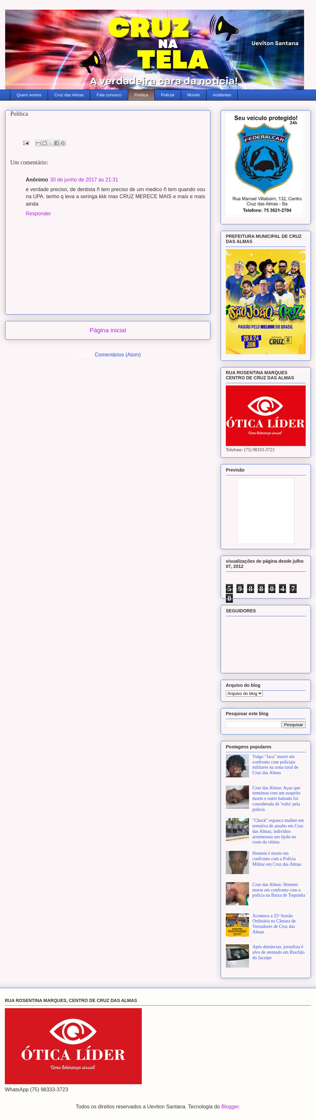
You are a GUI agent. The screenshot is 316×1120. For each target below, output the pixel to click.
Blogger (230, 1106)
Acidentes (222, 95)
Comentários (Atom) (118, 354)
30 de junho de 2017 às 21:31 (84, 179)
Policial (167, 95)
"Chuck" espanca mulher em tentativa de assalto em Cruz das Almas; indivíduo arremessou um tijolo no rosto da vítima (278, 831)
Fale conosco (109, 95)
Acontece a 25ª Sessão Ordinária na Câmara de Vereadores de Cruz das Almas (274, 923)
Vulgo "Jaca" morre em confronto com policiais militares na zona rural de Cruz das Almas (275, 764)
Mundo (193, 95)
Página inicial (108, 330)
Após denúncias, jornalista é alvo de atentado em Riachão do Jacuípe (279, 952)
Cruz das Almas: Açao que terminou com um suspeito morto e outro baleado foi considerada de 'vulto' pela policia (277, 798)
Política (141, 95)
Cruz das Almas (69, 95)
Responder (38, 213)
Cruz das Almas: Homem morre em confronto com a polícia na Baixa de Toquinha (279, 890)
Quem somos (29, 95)
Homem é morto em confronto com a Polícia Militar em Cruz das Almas (277, 859)
